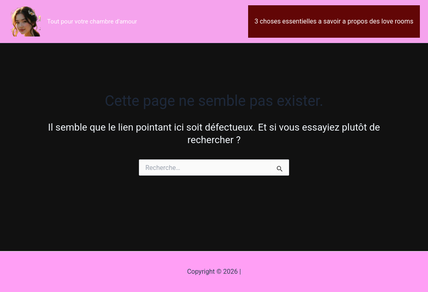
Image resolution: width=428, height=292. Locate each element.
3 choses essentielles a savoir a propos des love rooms (334, 21)
